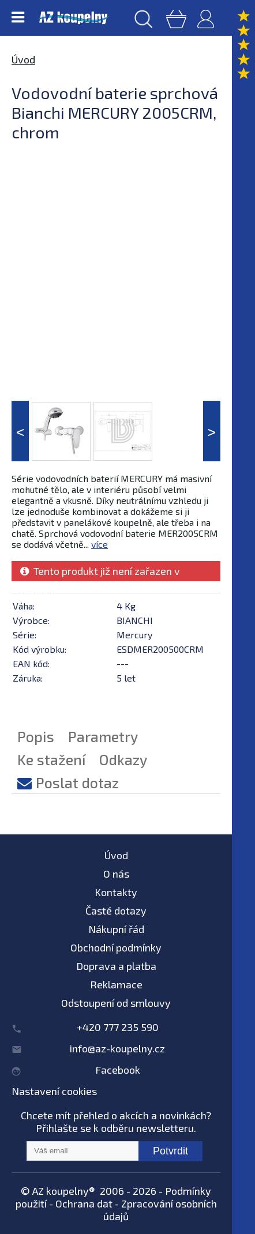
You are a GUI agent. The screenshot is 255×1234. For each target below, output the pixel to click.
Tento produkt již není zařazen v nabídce (100, 573)
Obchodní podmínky (116, 947)
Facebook (117, 1069)
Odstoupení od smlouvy (116, 1002)
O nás (116, 873)
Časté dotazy (116, 910)
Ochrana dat (83, 1203)
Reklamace (116, 984)
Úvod (23, 59)
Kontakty (116, 892)
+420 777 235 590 (118, 1027)
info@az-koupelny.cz (117, 1048)
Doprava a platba (116, 966)
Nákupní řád (116, 929)
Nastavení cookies (54, 1091)
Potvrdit (170, 1151)
